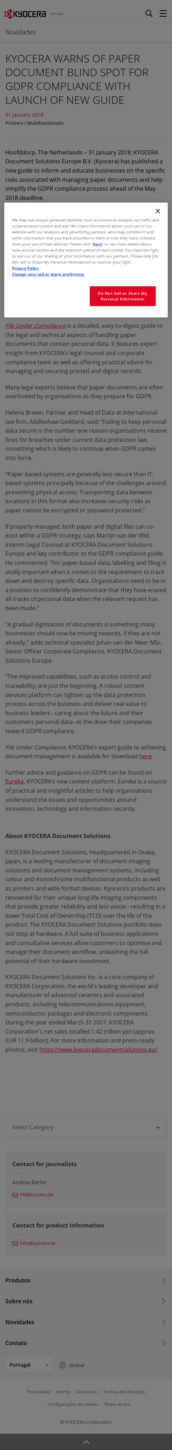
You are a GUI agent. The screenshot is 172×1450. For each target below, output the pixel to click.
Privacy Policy (25, 268)
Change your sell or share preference (48, 274)
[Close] (158, 211)
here (97, 244)
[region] (86, 260)
